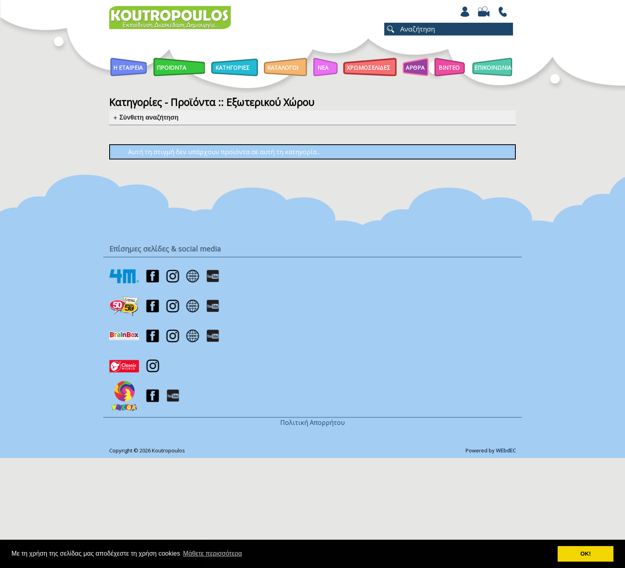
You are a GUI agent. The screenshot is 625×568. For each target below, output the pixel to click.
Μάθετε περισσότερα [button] (212, 553)
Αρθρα (415, 67)
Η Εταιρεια (128, 67)
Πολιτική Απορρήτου (312, 422)
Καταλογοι (282, 67)
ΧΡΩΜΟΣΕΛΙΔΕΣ (368, 67)
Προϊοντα (171, 67)
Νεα (322, 67)
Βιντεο (449, 67)
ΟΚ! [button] (585, 553)
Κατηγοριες (232, 67)
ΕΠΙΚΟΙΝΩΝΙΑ (492, 67)
